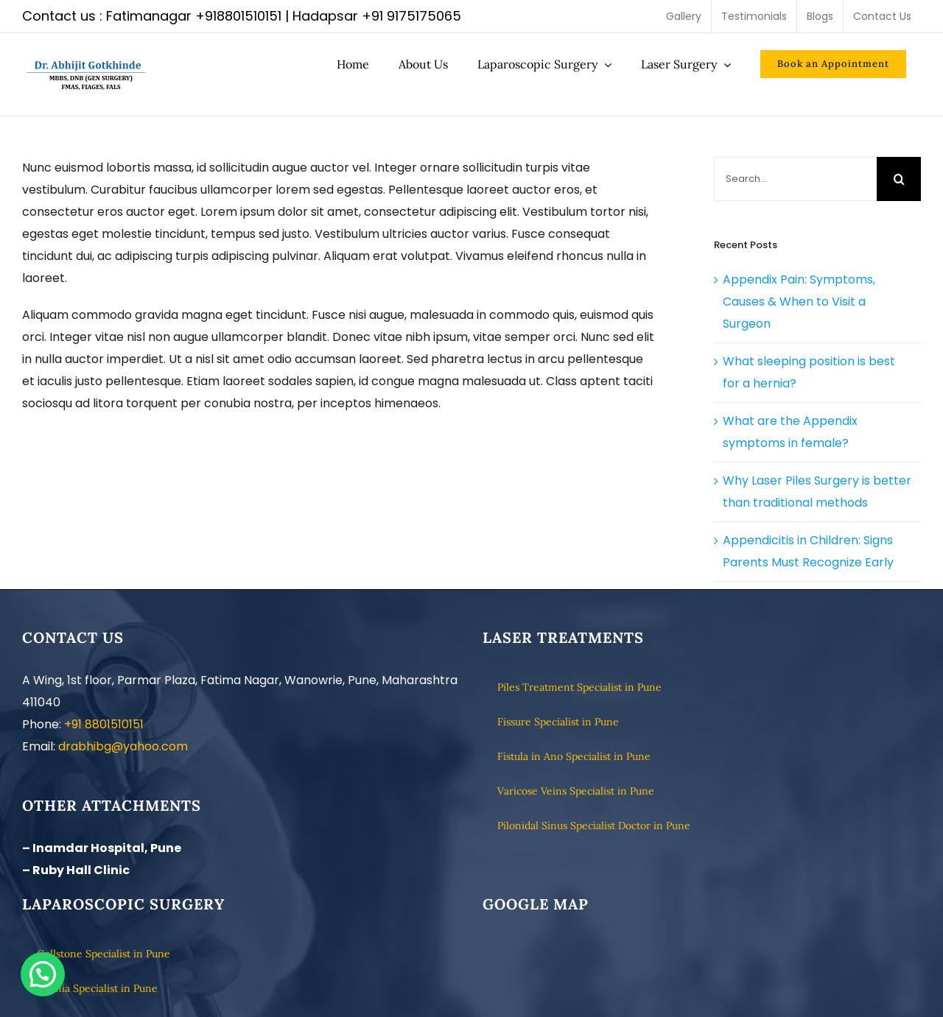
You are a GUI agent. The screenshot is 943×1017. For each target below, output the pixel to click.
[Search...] (795, 179)
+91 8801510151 (104, 724)
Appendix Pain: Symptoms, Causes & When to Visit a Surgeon (799, 301)
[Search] (899, 179)
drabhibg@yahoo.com (123, 746)
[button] (43, 974)
